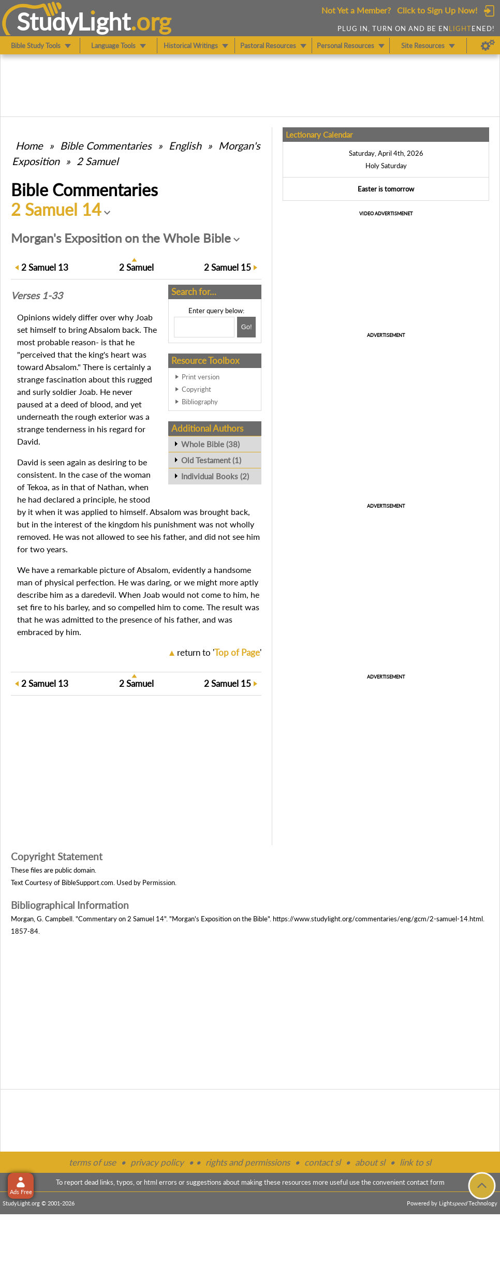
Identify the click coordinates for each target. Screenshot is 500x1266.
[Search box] (204, 327)
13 (44, 267)
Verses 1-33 (37, 295)
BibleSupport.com (87, 882)
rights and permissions (247, 1162)
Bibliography (200, 402)
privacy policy (157, 1162)
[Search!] (246, 327)
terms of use (92, 1162)
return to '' (219, 652)
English (185, 145)
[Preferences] (488, 45)
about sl (370, 1162)
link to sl (415, 1162)
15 (227, 267)
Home (29, 145)
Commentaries (106, 145)
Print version (200, 377)
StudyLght (74, 21)
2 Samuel (98, 161)
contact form (426, 1182)
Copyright (196, 389)
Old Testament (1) (211, 460)
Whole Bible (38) (210, 444)
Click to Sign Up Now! (437, 10)
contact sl (322, 1162)
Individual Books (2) (215, 476)
